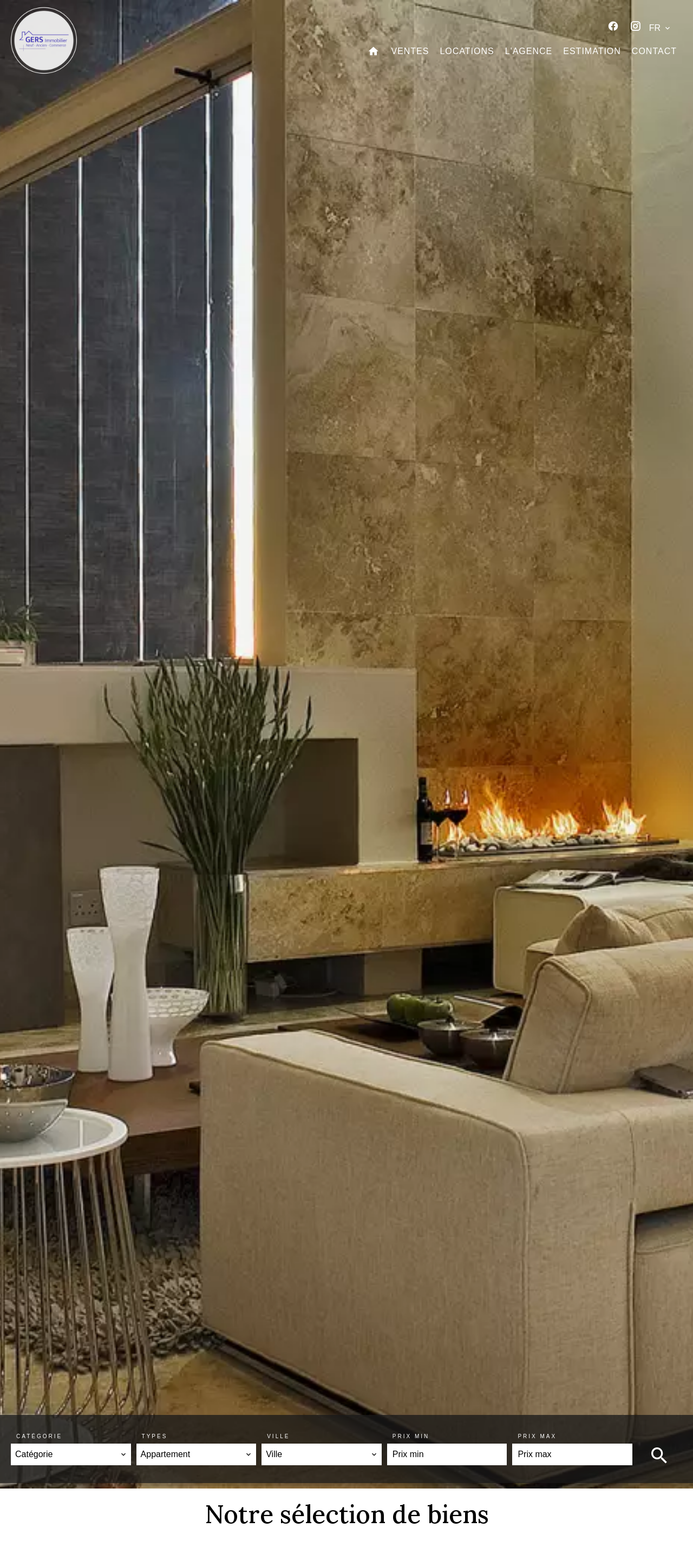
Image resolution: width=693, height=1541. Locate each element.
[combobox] (71, 1454)
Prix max (537, 1436)
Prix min (411, 1436)
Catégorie (39, 1436)
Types (155, 1436)
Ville (278, 1436)
